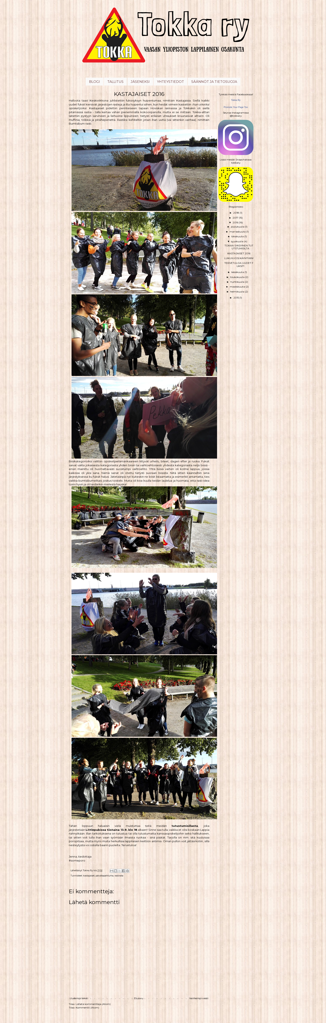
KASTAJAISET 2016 (238, 253)
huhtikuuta (237, 281)
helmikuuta (237, 291)
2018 (236, 212)
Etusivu (138, 998)
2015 (236, 297)
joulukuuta (238, 226)
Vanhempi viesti (198, 998)
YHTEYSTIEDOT (170, 82)
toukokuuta (237, 277)
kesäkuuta (237, 272)
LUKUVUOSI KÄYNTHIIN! (238, 258)
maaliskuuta (238, 286)
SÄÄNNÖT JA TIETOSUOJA (214, 82)
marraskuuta (238, 231)
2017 (236, 217)
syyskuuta (237, 241)
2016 (236, 222)
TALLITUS (115, 82)
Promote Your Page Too (236, 107)
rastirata (119, 875)
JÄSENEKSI (140, 82)
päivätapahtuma (105, 875)
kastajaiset (89, 875)
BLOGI (94, 82)
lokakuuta (237, 236)
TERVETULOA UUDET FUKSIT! (238, 264)
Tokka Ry (235, 100)
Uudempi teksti (79, 998)
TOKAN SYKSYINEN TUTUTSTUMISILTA (239, 247)
